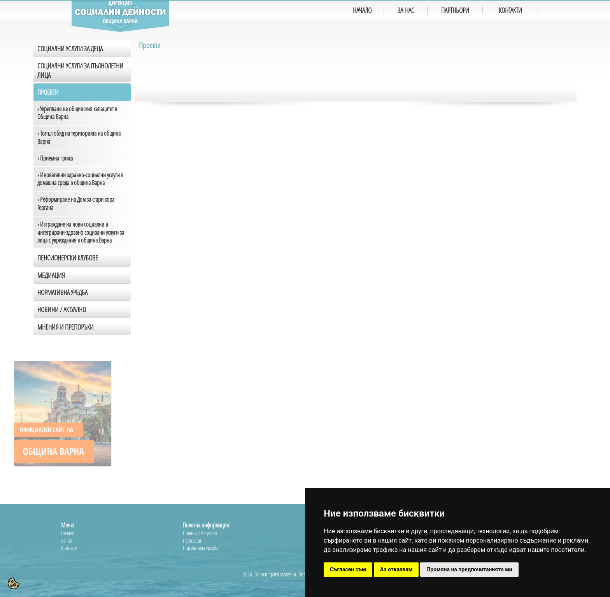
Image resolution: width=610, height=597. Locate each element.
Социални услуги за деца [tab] (70, 48)
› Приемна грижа (55, 158)
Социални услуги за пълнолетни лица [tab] (80, 70)
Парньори (192, 540)
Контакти (69, 548)
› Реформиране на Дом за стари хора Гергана (75, 203)
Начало (67, 533)
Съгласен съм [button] (348, 569)
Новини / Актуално (61, 309)
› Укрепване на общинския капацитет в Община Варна (77, 113)
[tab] (82, 309)
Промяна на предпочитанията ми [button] (469, 569)
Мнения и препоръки (65, 327)
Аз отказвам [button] (396, 569)
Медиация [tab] (51, 275)
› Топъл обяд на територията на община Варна (79, 137)
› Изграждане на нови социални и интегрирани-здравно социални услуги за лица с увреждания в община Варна (80, 232)
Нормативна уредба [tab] (62, 292)
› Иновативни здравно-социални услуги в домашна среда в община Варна (80, 179)
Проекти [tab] (48, 92)
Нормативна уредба (200, 548)
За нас (66, 540)
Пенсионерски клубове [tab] (67, 257)
